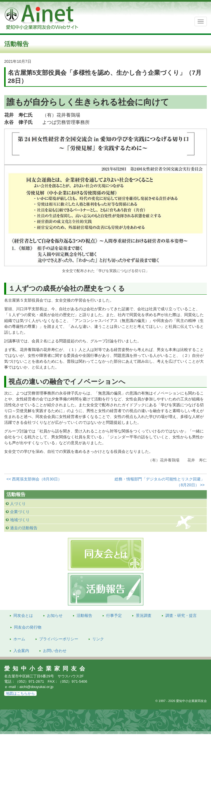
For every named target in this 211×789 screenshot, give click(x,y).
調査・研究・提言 (181, 615)
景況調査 (143, 615)
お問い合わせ (55, 650)
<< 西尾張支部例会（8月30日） (34, 479)
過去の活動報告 (23, 528)
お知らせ (55, 615)
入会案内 (21, 650)
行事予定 (114, 615)
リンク (98, 639)
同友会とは (23, 615)
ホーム (19, 639)
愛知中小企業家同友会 (46, 668)
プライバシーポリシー (58, 639)
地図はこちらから (20, 693)
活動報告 (84, 615)
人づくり (18, 503)
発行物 (27, 627)
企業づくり (20, 511)
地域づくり (20, 520)
